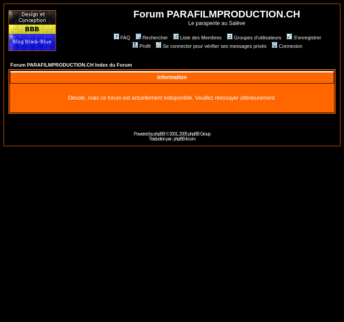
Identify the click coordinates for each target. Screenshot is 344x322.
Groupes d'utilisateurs (254, 37)
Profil (141, 46)
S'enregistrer (304, 37)
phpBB (159, 133)
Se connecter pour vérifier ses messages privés (211, 46)
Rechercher (152, 37)
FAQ (122, 37)
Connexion (287, 46)
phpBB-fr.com (184, 138)
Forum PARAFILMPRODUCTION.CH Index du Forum (71, 65)
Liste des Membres (197, 37)
